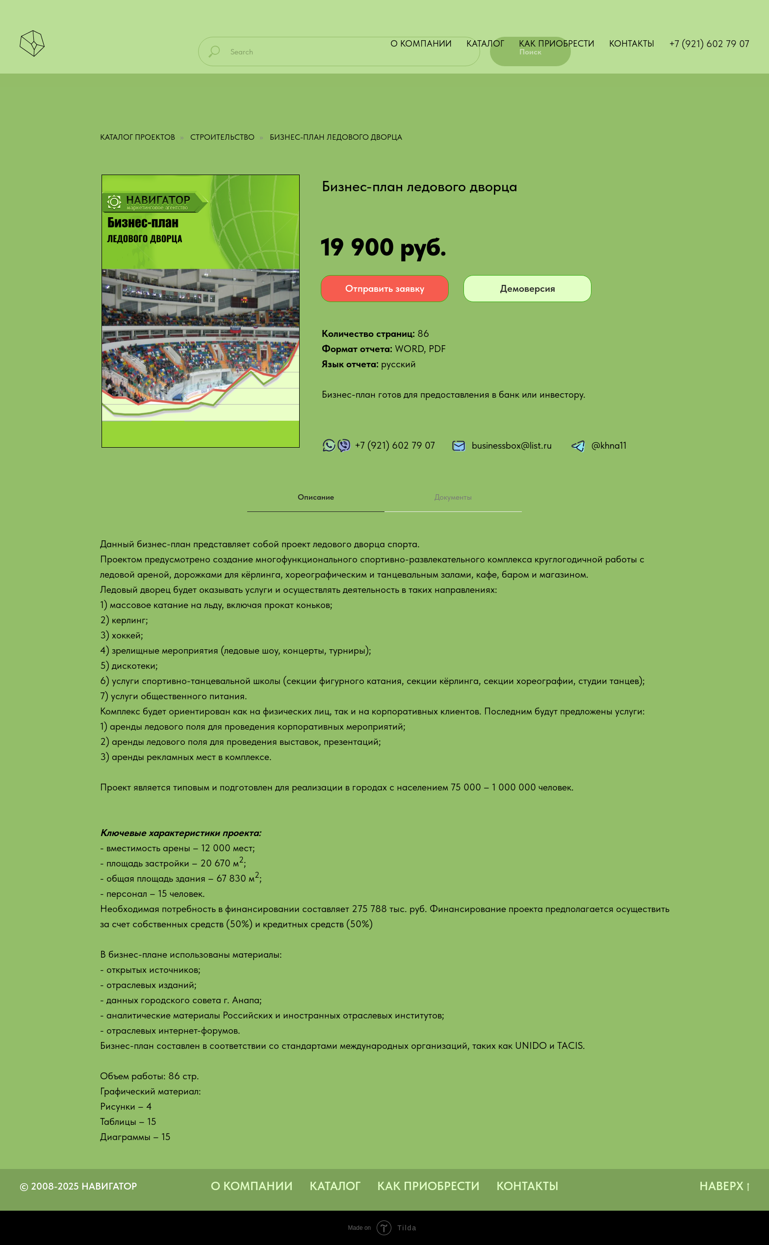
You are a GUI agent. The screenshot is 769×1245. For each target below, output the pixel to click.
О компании (421, 43)
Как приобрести (556, 43)
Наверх (724, 1186)
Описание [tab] (316, 497)
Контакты (631, 43)
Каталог (485, 43)
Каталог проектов (137, 137)
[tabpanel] (384, 848)
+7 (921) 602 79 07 (709, 44)
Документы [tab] (453, 497)
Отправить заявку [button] (384, 288)
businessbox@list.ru (512, 445)
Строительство (222, 137)
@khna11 (609, 445)
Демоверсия (527, 288)
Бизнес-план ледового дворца (336, 137)
